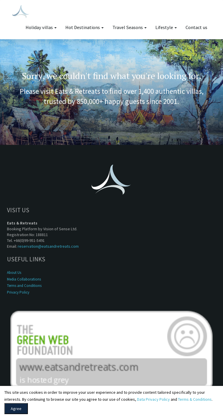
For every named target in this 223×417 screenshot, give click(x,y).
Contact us (196, 27)
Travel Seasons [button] (129, 27)
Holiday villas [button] (41, 27)
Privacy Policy (18, 292)
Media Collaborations (24, 279)
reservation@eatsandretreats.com (48, 246)
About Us (14, 272)
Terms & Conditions (195, 399)
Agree (16, 408)
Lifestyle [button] (166, 27)
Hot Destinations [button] (84, 27)
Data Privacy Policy (153, 399)
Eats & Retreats (77, 91)
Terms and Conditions (24, 285)
